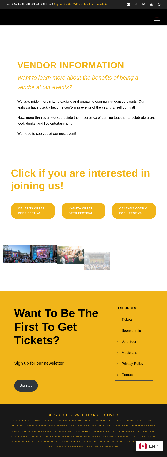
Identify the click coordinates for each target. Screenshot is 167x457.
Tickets (127, 319)
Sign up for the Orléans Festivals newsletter (81, 4)
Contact (128, 375)
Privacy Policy (132, 364)
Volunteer (129, 341)
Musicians (129, 353)
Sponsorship (131, 330)
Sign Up (25, 385)
